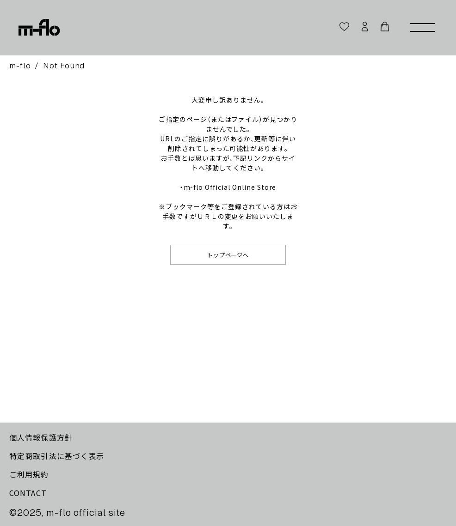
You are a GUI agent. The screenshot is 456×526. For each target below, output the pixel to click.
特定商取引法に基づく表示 (56, 455)
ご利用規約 (29, 474)
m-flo (20, 65)
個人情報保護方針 (41, 437)
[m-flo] (39, 28)
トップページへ (228, 255)
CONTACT (28, 492)
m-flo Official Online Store (230, 187)
